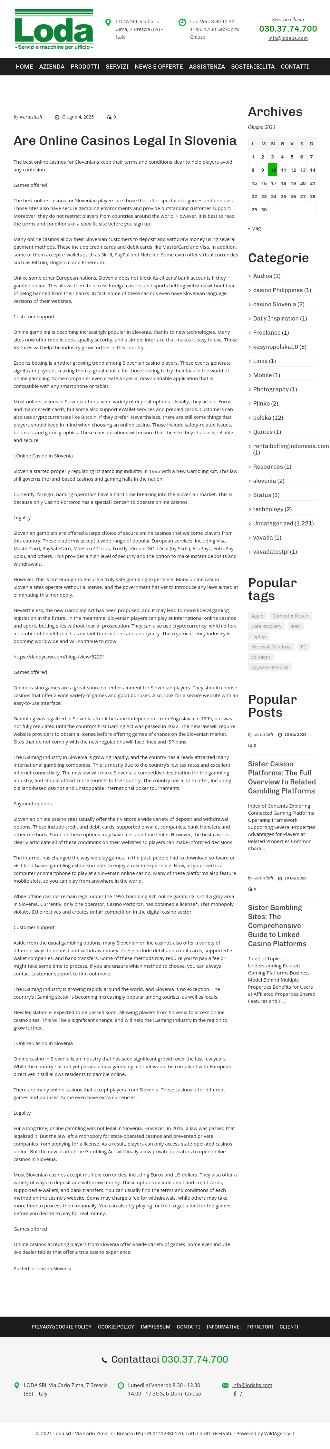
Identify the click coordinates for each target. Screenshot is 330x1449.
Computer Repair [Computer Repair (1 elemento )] (291, 622)
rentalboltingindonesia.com (291, 452)
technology (268, 515)
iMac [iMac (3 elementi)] (296, 632)
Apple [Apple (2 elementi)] (257, 622)
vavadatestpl (271, 557)
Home (21, 70)
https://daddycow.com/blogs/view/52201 (59, 662)
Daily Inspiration (276, 324)
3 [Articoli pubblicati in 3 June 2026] (272, 162)
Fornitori (265, 1332)
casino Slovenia (55, 1274)
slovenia (264, 486)
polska (262, 423)
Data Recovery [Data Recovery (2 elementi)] (266, 632)
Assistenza (173, 70)
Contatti (247, 70)
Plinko (261, 409)
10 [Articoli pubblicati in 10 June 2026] (274, 176)
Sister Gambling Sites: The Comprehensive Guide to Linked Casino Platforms (277, 931)
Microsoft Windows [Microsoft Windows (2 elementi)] (271, 652)
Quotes (263, 437)
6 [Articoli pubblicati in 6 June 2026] (301, 162)
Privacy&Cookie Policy (56, 1332)
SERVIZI (98, 70)
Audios (262, 281)
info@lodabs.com (288, 38)
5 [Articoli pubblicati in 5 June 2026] (292, 162)
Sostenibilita (212, 70)
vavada (263, 543)
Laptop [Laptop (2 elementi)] (258, 642)
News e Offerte (133, 70)
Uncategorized (273, 529)
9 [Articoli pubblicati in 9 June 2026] (262, 176)
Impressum (155, 1332)
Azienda (44, 70)
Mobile (262, 381)
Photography (271, 395)
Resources (268, 472)
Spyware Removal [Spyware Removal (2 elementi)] (269, 673)
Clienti (295, 1332)
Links (260, 366)
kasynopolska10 (275, 352)
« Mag (254, 234)
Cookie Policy (114, 1332)
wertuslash (31, 123)
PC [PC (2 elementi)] (303, 652)
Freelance (267, 338)
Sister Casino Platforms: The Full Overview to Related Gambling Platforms (282, 783)
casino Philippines (278, 296)
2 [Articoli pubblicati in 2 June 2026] (262, 162)
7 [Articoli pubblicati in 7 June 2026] (311, 162)
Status (262, 500)
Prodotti (71, 70)
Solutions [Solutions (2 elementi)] (261, 663)
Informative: (227, 1332)
